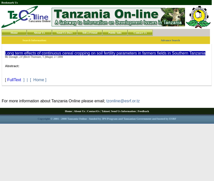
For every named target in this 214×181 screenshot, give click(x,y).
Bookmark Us (10, 2)
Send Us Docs (64, 32)
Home (14, 32)
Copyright (44, 118)
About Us (39, 32)
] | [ (27, 80)
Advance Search (170, 40)
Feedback (143, 111)
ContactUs (93, 111)
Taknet (106, 111)
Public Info (114, 32)
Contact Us (140, 32)
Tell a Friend (89, 32)
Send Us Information (123, 111)
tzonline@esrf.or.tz (123, 101)
